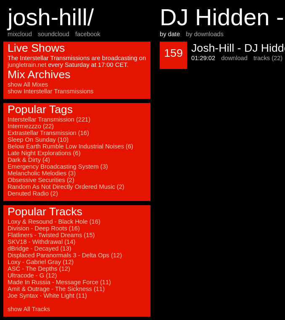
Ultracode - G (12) (32, 275)
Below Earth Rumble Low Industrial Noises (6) (70, 146)
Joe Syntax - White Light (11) (47, 295)
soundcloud (53, 34)
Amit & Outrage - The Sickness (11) (56, 289)
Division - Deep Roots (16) (44, 228)
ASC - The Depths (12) (39, 268)
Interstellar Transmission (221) (49, 119)
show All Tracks (29, 309)
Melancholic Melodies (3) (42, 173)
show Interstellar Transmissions (50, 91)
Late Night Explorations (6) (44, 153)
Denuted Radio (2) (33, 193)
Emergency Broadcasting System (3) (58, 166)
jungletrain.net (27, 64)
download (234, 58)
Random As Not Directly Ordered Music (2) (66, 186)
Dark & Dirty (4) (29, 159)
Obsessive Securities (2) (41, 180)
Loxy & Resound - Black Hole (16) (54, 221)
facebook (87, 34)
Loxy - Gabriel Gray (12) (41, 262)
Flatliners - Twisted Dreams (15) (51, 235)
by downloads (205, 34)
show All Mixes (28, 84)
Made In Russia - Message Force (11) (59, 282)
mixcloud (20, 34)
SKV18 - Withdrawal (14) (41, 241)
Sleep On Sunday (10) (38, 139)
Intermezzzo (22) (31, 126)
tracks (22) (267, 58)
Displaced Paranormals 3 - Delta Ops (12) (65, 255)
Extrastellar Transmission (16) (48, 133)
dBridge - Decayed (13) (39, 248)
